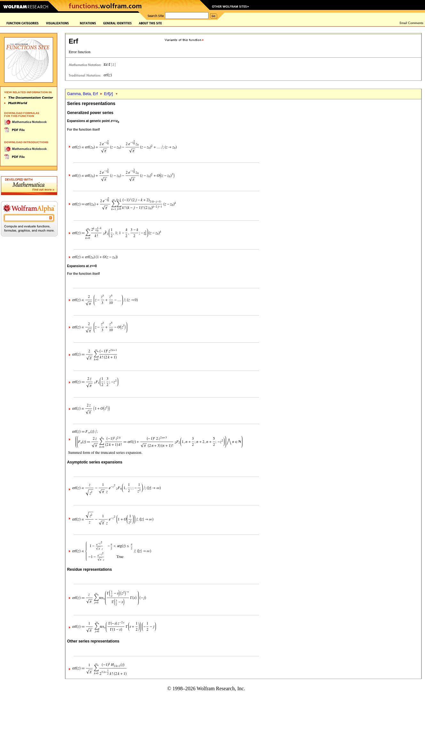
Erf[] (108, 94)
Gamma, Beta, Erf (83, 94)
